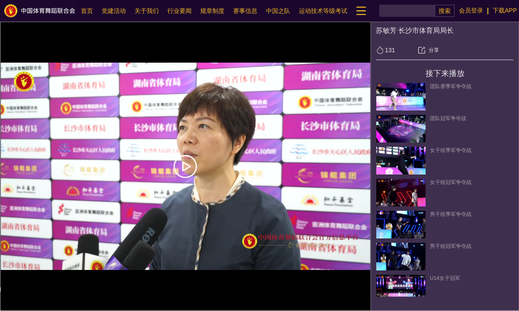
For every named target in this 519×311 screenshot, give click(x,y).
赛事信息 (245, 10)
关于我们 (147, 10)
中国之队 (278, 10)
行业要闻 (179, 10)
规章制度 (212, 10)
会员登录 (471, 10)
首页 (87, 10)
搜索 (445, 10)
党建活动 (114, 10)
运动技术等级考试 (323, 10)
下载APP (505, 10)
